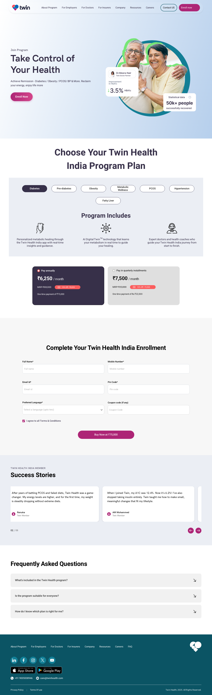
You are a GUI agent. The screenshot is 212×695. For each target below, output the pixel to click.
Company (120, 7)
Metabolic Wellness (123, 188)
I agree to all (43, 421)
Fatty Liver (108, 200)
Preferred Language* (32, 402)
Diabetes (35, 188)
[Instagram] (33, 660)
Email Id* (26, 382)
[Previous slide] (191, 530)
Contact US (169, 7)
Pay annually (46, 270)
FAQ (130, 646)
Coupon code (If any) (118, 402)
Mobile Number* (116, 361)
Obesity (93, 188)
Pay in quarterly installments (129, 270)
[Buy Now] (106, 435)
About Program (49, 7)
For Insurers (104, 7)
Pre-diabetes (64, 188)
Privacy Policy (17, 689)
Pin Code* (113, 382)
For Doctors (88, 7)
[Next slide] (198, 530)
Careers (150, 7)
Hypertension (181, 188)
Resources (135, 7)
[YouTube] (52, 660)
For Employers (69, 7)
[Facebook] (23, 660)
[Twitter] (42, 660)
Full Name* (27, 361)
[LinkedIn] (14, 660)
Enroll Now (21, 97)
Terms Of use (36, 689)
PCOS (152, 188)
